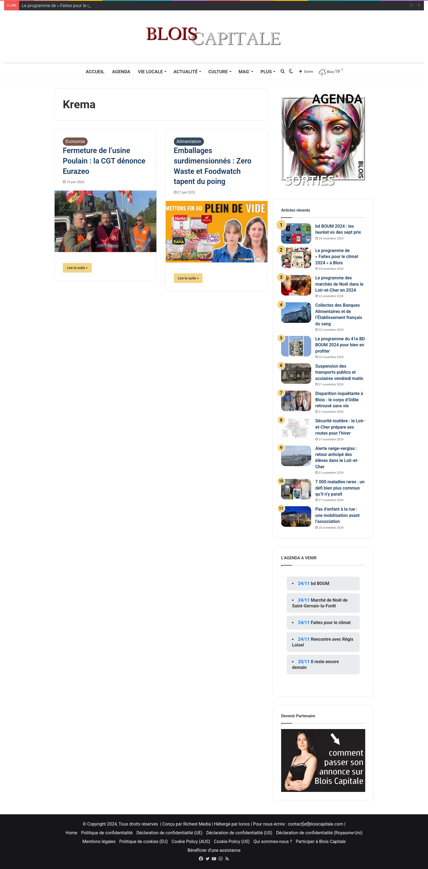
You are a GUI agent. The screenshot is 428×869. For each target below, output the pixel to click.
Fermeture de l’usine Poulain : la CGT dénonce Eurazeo (104, 161)
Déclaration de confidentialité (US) (239, 832)
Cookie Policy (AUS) (191, 841)
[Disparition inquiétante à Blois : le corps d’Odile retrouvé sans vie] (296, 401)
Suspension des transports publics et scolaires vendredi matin (339, 372)
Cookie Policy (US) (232, 841)
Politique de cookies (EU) (143, 841)
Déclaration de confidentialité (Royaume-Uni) (319, 832)
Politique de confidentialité (107, 832)
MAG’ (244, 71)
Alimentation (189, 141)
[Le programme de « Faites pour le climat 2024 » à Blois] (296, 258)
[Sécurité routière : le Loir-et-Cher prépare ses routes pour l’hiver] (296, 428)
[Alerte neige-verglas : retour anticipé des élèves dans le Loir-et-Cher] (296, 456)
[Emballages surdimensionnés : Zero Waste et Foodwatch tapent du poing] (217, 231)
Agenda (121, 71)
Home (71, 832)
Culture (218, 71)
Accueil (95, 71)
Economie (75, 141)
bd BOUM (320, 583)
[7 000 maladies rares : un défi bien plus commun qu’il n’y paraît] (296, 489)
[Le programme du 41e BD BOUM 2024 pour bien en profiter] (296, 346)
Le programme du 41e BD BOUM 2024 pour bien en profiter (340, 345)
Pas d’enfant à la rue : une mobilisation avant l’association (337, 515)
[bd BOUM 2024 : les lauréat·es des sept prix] (296, 233)
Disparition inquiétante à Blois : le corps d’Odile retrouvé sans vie (339, 399)
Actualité (186, 71)
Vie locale (150, 71)
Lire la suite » (77, 268)
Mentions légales (98, 841)
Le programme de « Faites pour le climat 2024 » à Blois (336, 256)
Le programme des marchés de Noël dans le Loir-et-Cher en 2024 (339, 284)
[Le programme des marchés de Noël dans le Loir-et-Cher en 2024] (296, 285)
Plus (266, 71)
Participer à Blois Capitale (321, 841)
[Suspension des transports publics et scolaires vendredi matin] (296, 373)
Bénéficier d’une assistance (214, 850)
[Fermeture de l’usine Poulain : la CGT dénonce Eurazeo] (105, 221)
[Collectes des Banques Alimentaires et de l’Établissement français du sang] (296, 312)
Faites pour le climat (331, 622)
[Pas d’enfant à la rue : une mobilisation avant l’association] (296, 516)
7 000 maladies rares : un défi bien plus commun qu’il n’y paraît (339, 488)
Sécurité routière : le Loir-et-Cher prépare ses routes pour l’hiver (340, 427)
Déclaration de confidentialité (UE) (169, 832)
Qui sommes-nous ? (273, 841)
